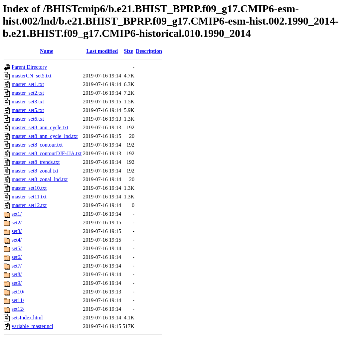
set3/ (17, 231)
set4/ (17, 240)
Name (46, 51)
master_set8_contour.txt (37, 145)
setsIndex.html (27, 317)
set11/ (18, 300)
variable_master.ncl (32, 326)
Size (128, 51)
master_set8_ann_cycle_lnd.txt (45, 136)
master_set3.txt (28, 101)
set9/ (17, 283)
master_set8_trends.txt (36, 162)
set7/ (17, 266)
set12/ (18, 309)
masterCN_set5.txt (32, 75)
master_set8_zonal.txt (35, 170)
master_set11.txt (29, 196)
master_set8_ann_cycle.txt (40, 127)
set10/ (18, 291)
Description (149, 51)
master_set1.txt (28, 84)
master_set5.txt (28, 110)
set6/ (17, 257)
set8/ (17, 274)
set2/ (17, 222)
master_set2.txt (28, 93)
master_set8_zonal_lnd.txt (40, 179)
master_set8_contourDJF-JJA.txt (47, 153)
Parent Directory (29, 67)
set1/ (17, 214)
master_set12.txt (29, 205)
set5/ (17, 248)
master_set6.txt (28, 119)
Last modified (102, 51)
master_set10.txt (29, 188)
